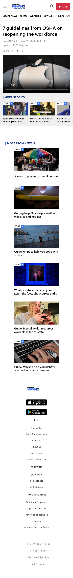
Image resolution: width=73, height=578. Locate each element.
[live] (63, 6)
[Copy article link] (22, 51)
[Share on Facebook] (13, 51)
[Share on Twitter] (17, 51)
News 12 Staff (10, 41)
